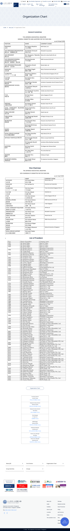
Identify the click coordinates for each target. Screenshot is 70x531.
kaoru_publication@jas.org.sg (35, 430)
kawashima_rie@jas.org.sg (35, 441)
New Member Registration (65, 521)
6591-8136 (7, 510)
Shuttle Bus (60, 515)
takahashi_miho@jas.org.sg (35, 424)
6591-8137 (14, 510)
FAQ (59, 517)
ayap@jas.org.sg (35, 418)
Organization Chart (35, 388)
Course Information (42, 5)
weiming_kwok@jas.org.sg (35, 437)
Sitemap (59, 501)
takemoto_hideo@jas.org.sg (35, 406)
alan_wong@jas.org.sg (35, 412)
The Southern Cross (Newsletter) (52, 5)
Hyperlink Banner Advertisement (9, 481)
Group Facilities (10, 469)
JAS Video (32, 4)
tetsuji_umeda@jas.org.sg (35, 399)
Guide (20, 4)
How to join (49, 509)
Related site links (61, 504)
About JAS (15, 5)
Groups (28, 469)
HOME (4, 27)
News (37, 4)
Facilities (24, 4)
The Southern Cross (51, 517)
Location (29, 4)
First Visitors (29, 463)
